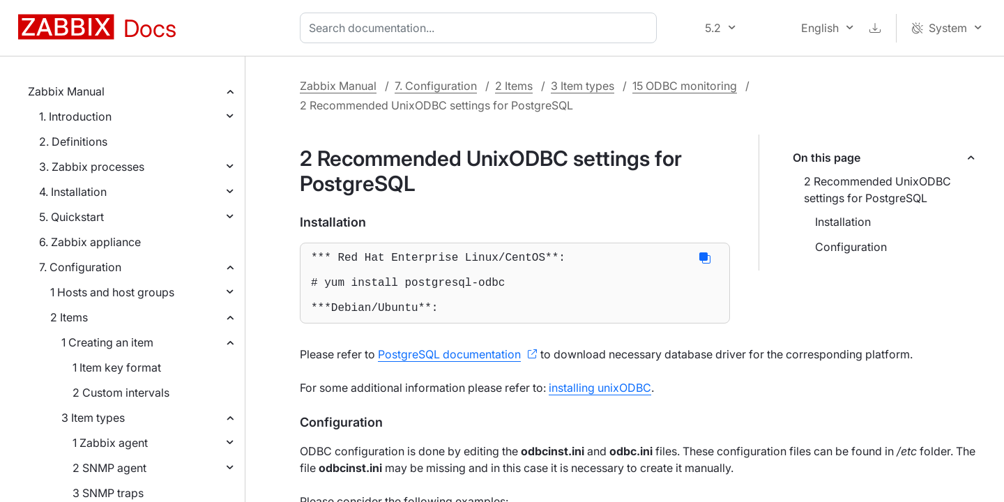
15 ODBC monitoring (684, 86)
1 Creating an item (107, 342)
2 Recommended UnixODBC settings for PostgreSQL (877, 189)
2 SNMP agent (109, 468)
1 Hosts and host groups (112, 292)
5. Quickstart (71, 217)
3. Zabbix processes (91, 167)
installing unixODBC (600, 402)
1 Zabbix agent (110, 443)
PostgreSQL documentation (449, 368)
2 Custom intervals (121, 393)
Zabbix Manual (66, 91)
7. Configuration (80, 267)
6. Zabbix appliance (90, 242)
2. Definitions (73, 142)
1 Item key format (117, 367)
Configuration (851, 247)
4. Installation (73, 192)
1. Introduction (75, 116)
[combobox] (481, 28)
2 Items (69, 317)
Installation (843, 222)
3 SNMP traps (108, 493)
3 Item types (93, 418)
